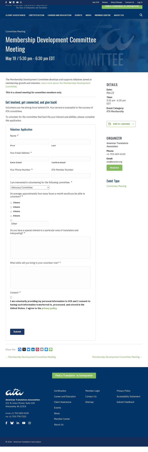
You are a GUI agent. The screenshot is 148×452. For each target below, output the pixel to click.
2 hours (16, 208)
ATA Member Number (62, 175)
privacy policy (49, 313)
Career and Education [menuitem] (65, 401)
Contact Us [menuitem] (91, 401)
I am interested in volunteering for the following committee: (41, 187)
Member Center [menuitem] (62, 424)
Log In (139, 2)
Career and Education (59, 20)
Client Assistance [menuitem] (62, 407)
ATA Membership (115, 116)
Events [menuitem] (57, 413)
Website (114, 173)
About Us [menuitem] (58, 430)
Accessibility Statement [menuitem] (128, 401)
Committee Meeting (116, 191)
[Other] (29, 228)
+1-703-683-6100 (20, 418)
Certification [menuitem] (60, 396)
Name (14, 141)
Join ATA (95, 2)
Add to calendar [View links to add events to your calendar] (121, 129)
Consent (15, 298)
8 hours (16, 221)
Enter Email (16, 167)
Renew (105, 2)
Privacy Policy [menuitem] (123, 396)
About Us (119, 20)
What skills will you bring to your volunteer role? (35, 268)
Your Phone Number (21, 175)
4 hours (16, 212)
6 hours (16, 216)
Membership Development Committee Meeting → (117, 362)
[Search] (141, 20)
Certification (36, 20)
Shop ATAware (116, 2)
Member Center (102, 20)
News (88, 20)
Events (78, 20)
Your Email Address (21, 158)
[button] (122, 11)
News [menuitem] (57, 418)
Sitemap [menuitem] (89, 407)
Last (54, 151)
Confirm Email (59, 167)
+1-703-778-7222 (17, 422)
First (12, 151)
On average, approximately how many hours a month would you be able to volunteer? (47, 200)
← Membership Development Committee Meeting (31, 362)
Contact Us (129, 2)
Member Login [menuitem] (92, 396)
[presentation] (31, 324)
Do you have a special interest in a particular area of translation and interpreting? (44, 237)
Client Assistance (15, 20)
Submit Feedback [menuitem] (125, 407)
